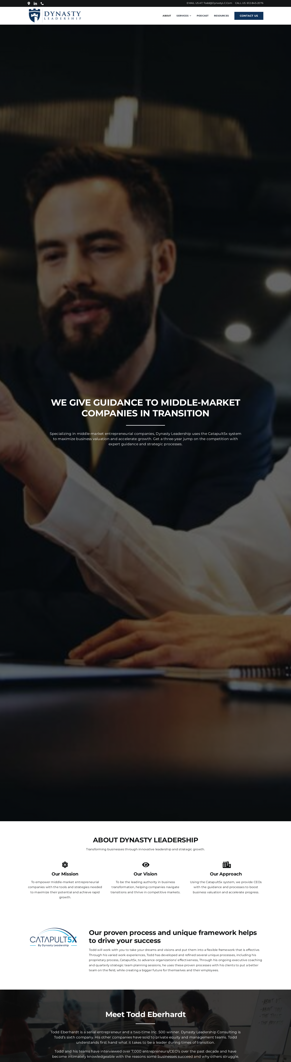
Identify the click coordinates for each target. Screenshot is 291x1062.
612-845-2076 (255, 2)
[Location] (29, 3)
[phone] (42, 3)
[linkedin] (35, 3)
